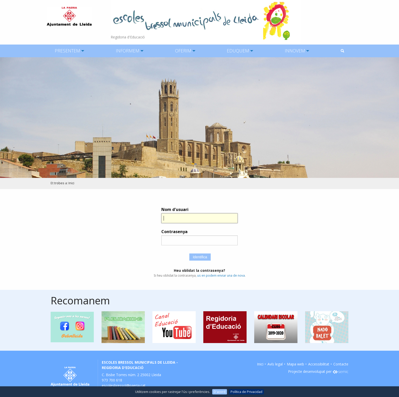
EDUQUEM (238, 51)
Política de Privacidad (246, 391)
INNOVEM (295, 51)
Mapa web (295, 364)
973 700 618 (112, 380)
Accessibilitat (318, 364)
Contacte (340, 364)
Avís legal (275, 364)
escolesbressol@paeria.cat (124, 385)
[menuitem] (67, 51)
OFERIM (183, 51)
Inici (71, 183)
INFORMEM (127, 51)
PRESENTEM (67, 51)
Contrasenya (174, 231)
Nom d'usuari (175, 209)
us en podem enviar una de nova (221, 275)
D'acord (219, 391)
